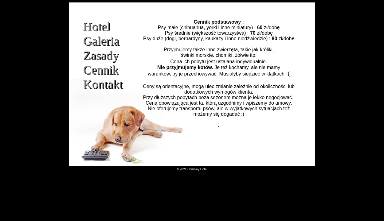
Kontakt (103, 84)
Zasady (101, 55)
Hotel (97, 26)
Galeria (101, 41)
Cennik (101, 70)
